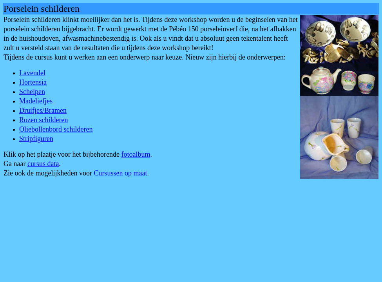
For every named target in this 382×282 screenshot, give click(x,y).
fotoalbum (135, 154)
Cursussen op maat (120, 173)
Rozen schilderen (43, 120)
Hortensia (33, 82)
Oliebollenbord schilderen (55, 129)
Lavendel (32, 73)
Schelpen (32, 92)
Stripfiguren (36, 139)
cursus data (43, 164)
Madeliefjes (36, 101)
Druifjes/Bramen (43, 110)
